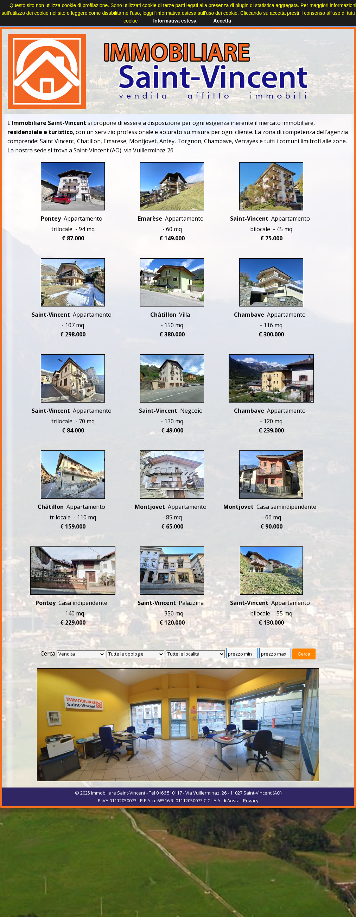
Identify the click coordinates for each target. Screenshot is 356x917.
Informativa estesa (174, 21)
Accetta (222, 21)
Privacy (251, 800)
